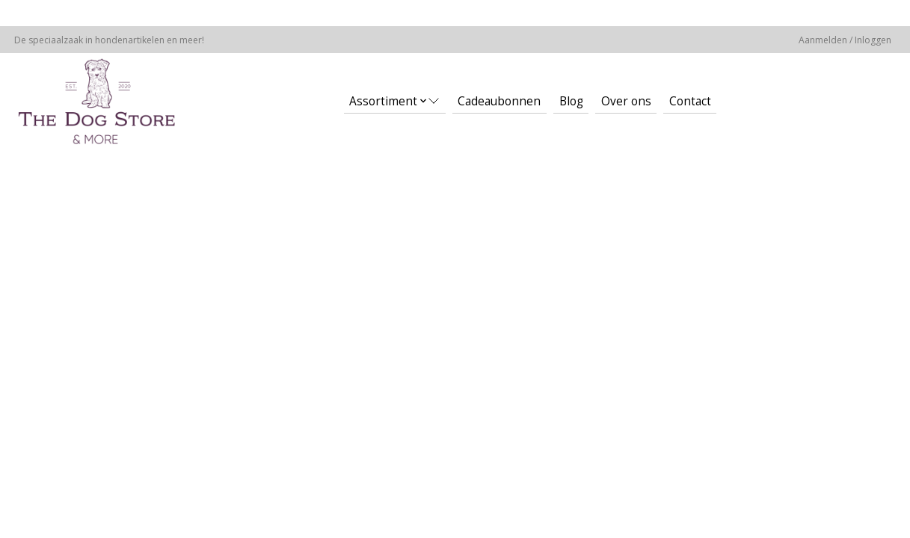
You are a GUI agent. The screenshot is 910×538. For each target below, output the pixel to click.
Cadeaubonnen (499, 101)
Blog (571, 101)
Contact (690, 101)
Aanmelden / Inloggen (845, 40)
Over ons (626, 101)
